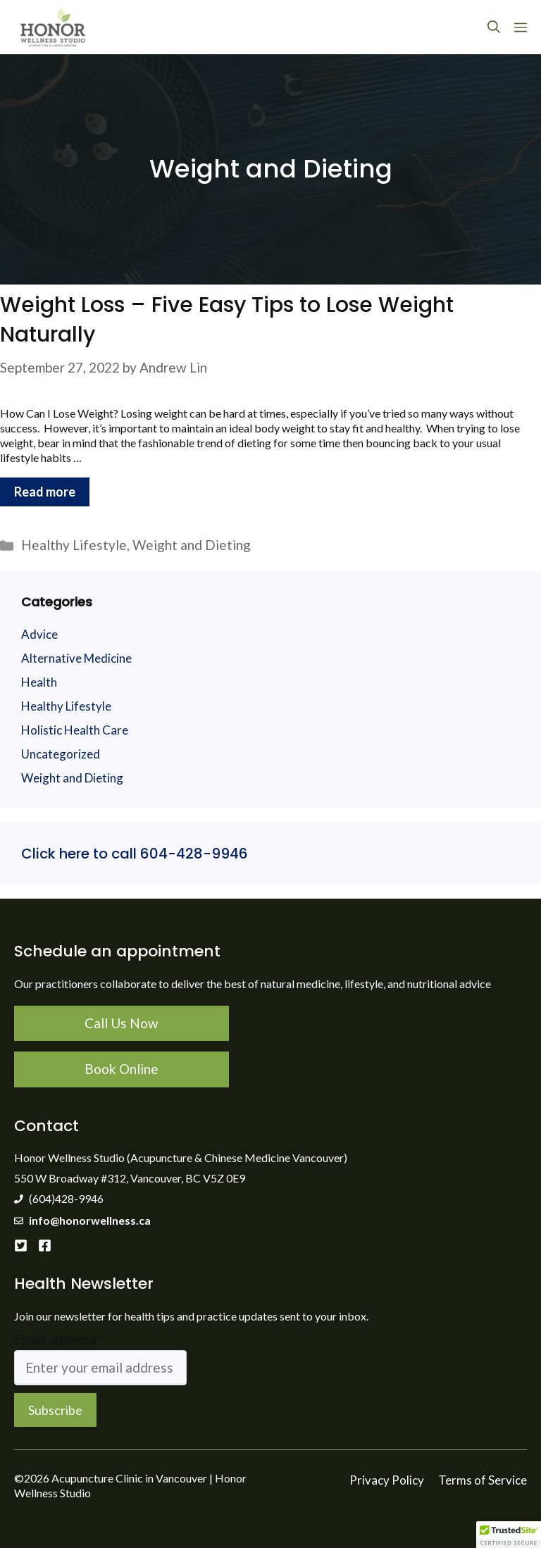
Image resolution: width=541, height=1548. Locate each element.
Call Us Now (121, 1023)
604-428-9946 (192, 853)
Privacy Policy (386, 1480)
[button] (508, 1534)
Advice (39, 634)
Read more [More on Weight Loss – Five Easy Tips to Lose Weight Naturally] (44, 491)
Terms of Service (482, 1480)
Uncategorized (60, 754)
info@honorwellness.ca (90, 1220)
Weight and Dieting (191, 545)
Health (39, 682)
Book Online (121, 1069)
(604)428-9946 (66, 1198)
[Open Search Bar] (493, 27)
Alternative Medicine (76, 658)
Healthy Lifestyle (74, 545)
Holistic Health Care (74, 730)
